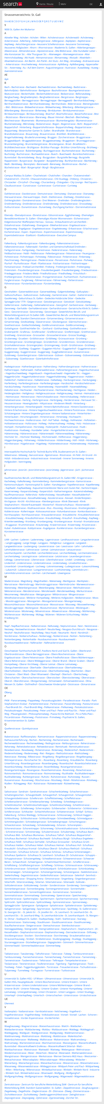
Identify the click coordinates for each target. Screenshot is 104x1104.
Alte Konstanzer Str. (14, 54)
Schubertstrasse (50, 831)
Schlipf (79, 811)
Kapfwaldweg (24, 487)
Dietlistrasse (55, 197)
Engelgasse (25, 228)
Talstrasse (56, 953)
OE (39, 21)
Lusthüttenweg (62, 569)
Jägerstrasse (67, 469)
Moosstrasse (57, 604)
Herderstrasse (71, 400)
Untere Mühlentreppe (61, 985)
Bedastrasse (67, 93)
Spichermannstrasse (67, 898)
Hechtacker (26, 390)
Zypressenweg (56, 1097)
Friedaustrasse (89, 270)
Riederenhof (71, 750)
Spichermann (47, 898)
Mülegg (40, 614)
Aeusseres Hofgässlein (16, 47)
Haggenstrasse (76, 376)
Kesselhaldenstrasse (15, 498)
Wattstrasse (30, 1049)
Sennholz (90, 875)
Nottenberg (85, 636)
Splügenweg (29, 908)
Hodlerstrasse (33, 420)
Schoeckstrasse (12, 825)
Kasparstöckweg (29, 491)
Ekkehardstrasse (59, 225)
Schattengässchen (14, 794)
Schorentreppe (31, 828)
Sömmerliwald (12, 945)
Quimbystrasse (30, 728)
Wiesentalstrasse (89, 1063)
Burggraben (49, 157)
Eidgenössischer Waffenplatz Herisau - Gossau (28, 221)
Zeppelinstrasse (71, 1087)
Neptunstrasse (68, 625)
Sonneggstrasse (89, 885)
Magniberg (26, 581)
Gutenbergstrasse (27, 355)
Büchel (82, 164)
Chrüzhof (23, 182)
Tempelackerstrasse (75, 960)
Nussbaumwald (67, 639)
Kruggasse (11, 524)
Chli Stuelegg (61, 178)
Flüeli (33, 263)
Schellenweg (27, 808)
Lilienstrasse (37, 559)
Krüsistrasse (88, 524)
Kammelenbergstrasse (63, 481)
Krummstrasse (26, 524)
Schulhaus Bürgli (60, 838)
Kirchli (21, 501)
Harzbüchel (67, 383)
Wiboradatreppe (48, 1059)
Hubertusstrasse (69, 426)
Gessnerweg (36, 311)
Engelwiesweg (59, 228)
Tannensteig (88, 957)
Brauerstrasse (47, 133)
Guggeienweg (11, 351)
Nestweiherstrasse (25, 629)
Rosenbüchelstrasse (85, 763)
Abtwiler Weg (11, 37)
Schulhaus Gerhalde (33, 841)
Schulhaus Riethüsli (69, 848)
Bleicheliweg (82, 117)
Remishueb (61, 746)
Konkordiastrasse (87, 511)
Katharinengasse (63, 491)
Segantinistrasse (29, 875)
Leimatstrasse (57, 549)
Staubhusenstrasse (62, 922)
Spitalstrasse (56, 905)
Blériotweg (28, 123)
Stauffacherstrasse (14, 925)
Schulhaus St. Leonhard (40, 855)
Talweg (67, 953)
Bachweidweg (65, 87)
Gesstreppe (51, 311)
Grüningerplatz (35, 345)
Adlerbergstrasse (41, 40)
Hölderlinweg (64, 440)
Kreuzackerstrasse (51, 514)
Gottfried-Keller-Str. (30, 328)
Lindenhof (9, 563)
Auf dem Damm (36, 67)
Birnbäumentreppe (14, 113)
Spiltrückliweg (43, 902)
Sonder (44, 885)
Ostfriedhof (31, 684)
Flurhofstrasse (21, 263)
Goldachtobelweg (31, 325)
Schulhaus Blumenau (33, 835)
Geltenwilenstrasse (44, 305)
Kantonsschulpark (14, 484)
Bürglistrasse (57, 167)
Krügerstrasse (84, 477)
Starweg (81, 918)
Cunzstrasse (29, 185)
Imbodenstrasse (20, 458)
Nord (73, 632)
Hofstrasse (31, 423)
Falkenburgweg (47, 243)
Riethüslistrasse (64, 753)
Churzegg (35, 182)
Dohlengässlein (12, 200)
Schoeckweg (29, 825)
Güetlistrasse (27, 358)
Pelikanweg (67, 707)
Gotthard (47, 328)
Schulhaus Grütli (80, 841)
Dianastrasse (74, 193)
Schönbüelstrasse (67, 868)
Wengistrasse (11, 1056)
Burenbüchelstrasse (83, 154)
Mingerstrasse (76, 594)
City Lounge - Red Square (83, 182)
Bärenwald (42, 164)
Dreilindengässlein (81, 200)
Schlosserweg (64, 815)
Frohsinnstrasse (32, 276)
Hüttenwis (93, 443)
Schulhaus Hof (73, 845)
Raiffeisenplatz (28, 736)
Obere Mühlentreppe (82, 657)
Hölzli (81, 440)
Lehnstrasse (32, 549)
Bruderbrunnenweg (35, 137)
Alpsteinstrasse (45, 50)
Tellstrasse (45, 960)
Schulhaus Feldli (12, 841)
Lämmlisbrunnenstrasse (17, 573)
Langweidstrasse (13, 546)
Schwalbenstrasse (51, 858)
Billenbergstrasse (84, 107)
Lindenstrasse (24, 563)
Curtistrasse (59, 185)
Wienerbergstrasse (29, 1063)
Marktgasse (69, 581)
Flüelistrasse (44, 263)
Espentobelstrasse (14, 235)
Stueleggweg (89, 938)
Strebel (30, 938)
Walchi (65, 1026)
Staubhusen (43, 922)
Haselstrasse (29, 386)
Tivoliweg (9, 967)
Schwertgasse (35, 861)
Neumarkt (63, 632)
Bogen (56, 123)
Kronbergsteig (45, 521)
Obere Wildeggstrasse (39, 660)
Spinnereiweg (79, 902)
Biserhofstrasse (64, 113)
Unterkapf (9, 995)
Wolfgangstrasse (34, 1076)
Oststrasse (73, 684)
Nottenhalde (29, 639)
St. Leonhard (62, 912)
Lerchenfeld (29, 553)
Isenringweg (25, 461)
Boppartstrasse (83, 127)
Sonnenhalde (78, 888)
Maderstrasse (11, 581)
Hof (44, 420)
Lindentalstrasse (42, 563)
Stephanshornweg (54, 932)
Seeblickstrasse (89, 871)
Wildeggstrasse (48, 1066)
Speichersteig (79, 895)
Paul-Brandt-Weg (33, 707)
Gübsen (59, 355)
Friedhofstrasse (48, 273)
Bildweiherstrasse (34, 107)
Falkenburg (10, 243)
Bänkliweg (16, 164)
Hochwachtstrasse (14, 420)
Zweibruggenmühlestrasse (54, 1094)
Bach (7, 87)
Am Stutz (53, 61)
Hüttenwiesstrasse (58, 443)
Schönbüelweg (86, 868)
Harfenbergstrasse (28, 383)
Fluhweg (88, 260)
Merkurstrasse (84, 591)
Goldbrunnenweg (75, 325)
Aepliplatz (71, 40)
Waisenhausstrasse (49, 1026)
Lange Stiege (29, 542)
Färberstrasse (75, 280)
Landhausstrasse (70, 539)
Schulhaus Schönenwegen (76, 851)
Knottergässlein (87, 508)
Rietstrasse (10, 756)
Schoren (61, 825)
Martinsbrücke (67, 584)
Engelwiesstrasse (41, 228)
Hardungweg (89, 379)
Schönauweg (91, 865)
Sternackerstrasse (75, 932)
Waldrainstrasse (30, 1036)
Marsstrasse (10, 584)
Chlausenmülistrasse (42, 178)
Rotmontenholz (12, 773)
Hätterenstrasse (28, 433)
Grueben (23, 338)
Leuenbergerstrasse (80, 556)
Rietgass (50, 753)
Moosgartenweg (72, 601)
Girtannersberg (55, 318)
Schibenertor (74, 808)
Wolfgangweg (51, 1076)
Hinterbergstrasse (14, 406)
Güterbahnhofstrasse (47, 358)
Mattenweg (10, 587)
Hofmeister (76, 420)
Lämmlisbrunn (80, 569)
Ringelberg (48, 756)
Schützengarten (30, 871)
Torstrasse (52, 967)
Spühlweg (72, 908)
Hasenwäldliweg (78, 386)
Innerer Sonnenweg (73, 458)
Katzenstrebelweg (83, 491)
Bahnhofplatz (11, 90)
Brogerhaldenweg (13, 137)
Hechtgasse (80, 390)
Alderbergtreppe (86, 47)
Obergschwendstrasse (16, 667)
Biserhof (50, 113)
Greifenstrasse (55, 331)
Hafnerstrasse (88, 366)
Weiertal (52, 1052)
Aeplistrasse (84, 40)
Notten (73, 636)
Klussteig (58, 508)
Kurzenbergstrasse (84, 528)
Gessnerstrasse (19, 311)
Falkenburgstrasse (27, 243)
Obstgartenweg (39, 680)
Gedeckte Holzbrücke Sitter (59, 298)
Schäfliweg (47, 865)
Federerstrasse (60, 250)
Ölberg (8, 692)
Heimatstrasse (91, 393)
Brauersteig (32, 133)
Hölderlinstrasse (46, 440)
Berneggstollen (12, 100)
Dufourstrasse (12, 207)
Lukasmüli (11, 569)
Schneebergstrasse (36, 821)
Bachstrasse (17, 87)
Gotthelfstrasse (78, 328)
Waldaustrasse (60, 1029)
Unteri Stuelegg (85, 991)
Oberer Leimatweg (67, 664)
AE (9, 21)
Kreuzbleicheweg (14, 518)
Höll (75, 440)
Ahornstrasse (45, 47)
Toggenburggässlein (34, 967)
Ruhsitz (45, 776)
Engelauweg (10, 228)
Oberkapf (55, 674)
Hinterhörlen (84, 413)
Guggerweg (44, 351)
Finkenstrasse (70, 256)
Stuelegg (76, 938)
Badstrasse (79, 87)
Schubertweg (68, 831)
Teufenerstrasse (45, 963)
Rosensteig (68, 770)
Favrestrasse (43, 250)
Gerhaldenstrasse (38, 308)
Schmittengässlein (14, 821)
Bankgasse (44, 90)
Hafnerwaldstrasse (45, 369)
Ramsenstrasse (46, 736)
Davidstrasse (29, 193)
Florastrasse (61, 260)
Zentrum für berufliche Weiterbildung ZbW (44, 1084)
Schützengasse (71, 871)
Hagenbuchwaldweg (16, 373)
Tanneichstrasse (71, 957)
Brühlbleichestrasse (14, 147)
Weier (31, 1052)
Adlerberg (25, 40)
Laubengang (30, 546)
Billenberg (67, 107)
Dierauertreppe (31, 197)
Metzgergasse (43, 594)
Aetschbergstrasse (25, 44)
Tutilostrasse (68, 970)
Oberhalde (35, 667)
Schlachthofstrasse (45, 811)
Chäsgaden (63, 182)
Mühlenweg (28, 614)
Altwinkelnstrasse (13, 61)
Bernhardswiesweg (40, 103)
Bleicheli (69, 117)
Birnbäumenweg (35, 113)
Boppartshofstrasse (43, 127)
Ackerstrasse (11, 40)
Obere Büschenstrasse (63, 654)
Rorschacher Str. (33, 760)
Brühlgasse (33, 147)
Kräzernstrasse (58, 524)
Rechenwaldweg (35, 743)
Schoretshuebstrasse (66, 828)
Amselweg (75, 61)
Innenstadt (56, 458)
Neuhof (8, 632)
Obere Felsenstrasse (33, 657)
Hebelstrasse (11, 390)
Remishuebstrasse (79, 746)
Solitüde (80, 882)
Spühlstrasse (59, 908)
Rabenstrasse (11, 736)
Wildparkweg (92, 1066)
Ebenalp (8, 215)
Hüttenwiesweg (78, 443)
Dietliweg (69, 197)
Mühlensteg (88, 611)
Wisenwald (47, 1073)
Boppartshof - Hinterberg (17, 127)
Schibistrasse (90, 808)
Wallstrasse (46, 1039)
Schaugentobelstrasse (16, 798)
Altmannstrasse (44, 57)
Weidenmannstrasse (15, 1052)
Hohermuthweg (56, 423)
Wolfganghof (73, 1073)
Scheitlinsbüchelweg (60, 805)
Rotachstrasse (83, 770)
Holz (78, 423)
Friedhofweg (65, 273)
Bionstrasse (27, 110)
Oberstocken (53, 677)
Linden (90, 559)
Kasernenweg (11, 491)
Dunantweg (45, 207)
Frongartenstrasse (52, 276)
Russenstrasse (12, 780)
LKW (6, 539)
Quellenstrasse (12, 728)
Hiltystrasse (46, 403)
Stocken (29, 935)
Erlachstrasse (90, 228)
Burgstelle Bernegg (67, 157)
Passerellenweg (73, 703)
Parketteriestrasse (39, 703)
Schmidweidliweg (66, 818)
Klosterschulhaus (64, 504)
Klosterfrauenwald (31, 504)
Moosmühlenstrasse (37, 604)
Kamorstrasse (83, 481)
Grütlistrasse (76, 345)
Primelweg (55, 717)
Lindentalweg (60, 563)
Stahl (58, 918)
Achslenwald (72, 37)
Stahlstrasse (68, 918)
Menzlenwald (48, 591)
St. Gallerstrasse (88, 908)
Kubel (7, 528)
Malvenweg (55, 581)
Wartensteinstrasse (30, 1042)
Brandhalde (58, 130)
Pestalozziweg (31, 710)
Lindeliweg (79, 559)
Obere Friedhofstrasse (57, 657)
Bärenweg (55, 164)
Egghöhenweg (72, 215)
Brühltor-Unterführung (73, 147)
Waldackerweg (32, 1029)
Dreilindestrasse (69, 203)
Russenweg (28, 780)
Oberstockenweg (71, 677)
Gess (7, 311)
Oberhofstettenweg (59, 670)
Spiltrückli (9, 902)
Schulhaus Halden (13, 845)
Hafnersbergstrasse (69, 366)
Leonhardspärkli (13, 553)
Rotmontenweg (52, 773)
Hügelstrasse (27, 443)
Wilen (9, 1069)
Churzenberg (48, 182)
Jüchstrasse (88, 469)
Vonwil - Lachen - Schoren (83, 1014)
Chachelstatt (40, 175)
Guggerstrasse (28, 351)
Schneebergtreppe (57, 821)
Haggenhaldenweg (56, 376)
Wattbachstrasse (13, 1049)
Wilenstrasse (33, 1069)
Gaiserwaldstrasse (28, 291)
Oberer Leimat (47, 664)
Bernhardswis (59, 103)
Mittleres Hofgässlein (62, 597)
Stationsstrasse (12, 922)
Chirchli (25, 178)
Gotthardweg (61, 328)
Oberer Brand (59, 660)
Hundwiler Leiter (40, 430)
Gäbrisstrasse (45, 355)
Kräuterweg (42, 524)
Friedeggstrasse (12, 273)
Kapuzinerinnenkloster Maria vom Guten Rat (56, 487)
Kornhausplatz (12, 514)
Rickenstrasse (42, 750)
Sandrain (23, 791)
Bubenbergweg (34, 150)
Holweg (71, 423)
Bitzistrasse (12, 117)
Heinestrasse (28, 396)
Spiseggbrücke (12, 905)
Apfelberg (63, 64)
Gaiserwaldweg (48, 291)
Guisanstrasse (81, 351)
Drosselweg (85, 203)
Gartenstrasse (59, 295)
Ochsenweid (55, 680)
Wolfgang (59, 1073)
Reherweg (9, 746)
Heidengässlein (12, 393)
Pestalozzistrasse (84, 707)
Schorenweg (47, 828)
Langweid (81, 542)
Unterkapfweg (24, 995)
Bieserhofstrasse (83, 113)
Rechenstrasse (61, 739)
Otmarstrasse (88, 684)
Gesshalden (10, 291)
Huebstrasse (11, 430)
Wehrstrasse (83, 1049)
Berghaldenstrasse (49, 97)
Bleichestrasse (12, 120)
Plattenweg (28, 717)
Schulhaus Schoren (28, 851)
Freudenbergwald (50, 270)
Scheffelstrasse (72, 798)
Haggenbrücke (12, 376)
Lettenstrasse (46, 556)
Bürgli (45, 167)
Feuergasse (88, 253)
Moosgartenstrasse (52, 601)
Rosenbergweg (50, 763)
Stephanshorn (68, 928)
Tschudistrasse (88, 967)
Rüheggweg (20, 783)
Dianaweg (88, 193)
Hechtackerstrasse (44, 390)
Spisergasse (28, 905)
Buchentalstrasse (71, 150)
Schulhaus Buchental (15, 838)
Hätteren (80, 430)
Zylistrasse (41, 1097)
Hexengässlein (30, 403)
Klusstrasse (71, 508)
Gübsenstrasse (91, 355)
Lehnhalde (87, 546)
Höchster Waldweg (30, 436)
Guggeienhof (69, 348)
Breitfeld (61, 133)
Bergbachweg (11, 97)
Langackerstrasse (90, 539)
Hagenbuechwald (53, 373)
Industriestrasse (39, 458)
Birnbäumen (54, 110)
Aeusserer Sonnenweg (77, 44)
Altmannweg (61, 57)
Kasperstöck (46, 491)
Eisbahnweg (28, 225)
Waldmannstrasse (74, 1032)
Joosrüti (23, 469)
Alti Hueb (29, 57)
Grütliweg (90, 345)
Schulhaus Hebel (34, 845)
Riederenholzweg (13, 753)
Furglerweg (27, 280)
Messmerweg (11, 594)
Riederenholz (86, 750)
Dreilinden (63, 200)
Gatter (72, 295)
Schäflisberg (10, 865)
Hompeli (8, 426)
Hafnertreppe (11, 369)
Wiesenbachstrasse (51, 1063)
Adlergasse (58, 40)
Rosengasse (33, 770)
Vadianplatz (10, 1011)
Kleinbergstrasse (51, 501)
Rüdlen (8, 783)
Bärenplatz (29, 164)
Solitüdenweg (31, 885)
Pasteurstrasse (91, 703)
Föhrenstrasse (12, 283)
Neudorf (41, 629)
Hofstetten (89, 420)
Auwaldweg (83, 67)
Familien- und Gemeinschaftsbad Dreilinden (62, 246)
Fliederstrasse (45, 260)
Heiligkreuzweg (65, 393)
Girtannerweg (11, 321)
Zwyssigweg (28, 1097)
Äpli (6, 79)
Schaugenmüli (66, 794)
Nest (80, 625)
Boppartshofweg (64, 127)
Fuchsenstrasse (88, 276)
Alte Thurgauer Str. (37, 54)
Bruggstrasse (83, 137)
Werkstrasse (45, 1056)
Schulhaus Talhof (55, 835)
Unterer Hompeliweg (71, 988)
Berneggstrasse (30, 100)
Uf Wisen (38, 978)
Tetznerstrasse (27, 963)
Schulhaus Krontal (26, 848)
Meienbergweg (46, 587)
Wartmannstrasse (51, 1042)
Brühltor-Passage (50, 147)
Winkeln (67, 1069)
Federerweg (75, 250)
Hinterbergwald (34, 406)
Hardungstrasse (72, 379)
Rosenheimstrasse (51, 770)
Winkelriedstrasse (30, 1073)
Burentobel (10, 157)
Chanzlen (67, 175)
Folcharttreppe (79, 263)
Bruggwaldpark (12, 140)
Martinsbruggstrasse (47, 584)
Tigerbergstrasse (77, 963)
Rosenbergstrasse (30, 763)
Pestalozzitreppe (13, 710)
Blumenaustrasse (45, 120)
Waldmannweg (12, 1036)
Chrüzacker (10, 182)
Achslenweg (87, 37)
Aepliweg (9, 44)
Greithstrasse (88, 331)
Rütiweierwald (54, 783)
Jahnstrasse (10, 469)
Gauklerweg (10, 298)
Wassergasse (70, 1042)
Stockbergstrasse (13, 935)
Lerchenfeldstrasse (48, 553)
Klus (49, 508)
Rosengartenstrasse (71, 766)
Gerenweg (9, 308)
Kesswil (69, 498)
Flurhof (8, 263)
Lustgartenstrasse (43, 569)
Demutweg (60, 193)
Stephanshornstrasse (31, 932)
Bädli (7, 164)
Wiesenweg (10, 1066)
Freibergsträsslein (65, 266)
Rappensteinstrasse (66, 736)
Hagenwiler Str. (72, 373)
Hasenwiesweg (45, 386)
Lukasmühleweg (90, 566)
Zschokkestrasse (13, 1094)
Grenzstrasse (24, 335)
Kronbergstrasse (63, 521)
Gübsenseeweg (73, 355)
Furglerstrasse (12, 280)
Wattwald (44, 1049)
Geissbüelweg (83, 301)
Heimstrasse (12, 396)
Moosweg (70, 604)
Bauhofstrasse (59, 90)
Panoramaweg (18, 700)
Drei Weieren (49, 200)
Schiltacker (27, 811)
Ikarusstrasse (36, 455)
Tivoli (90, 963)
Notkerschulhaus (28, 636)
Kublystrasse (34, 528)
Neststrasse (91, 625)
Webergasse (68, 1049)
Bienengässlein (91, 103)
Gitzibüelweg (27, 321)
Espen (25, 231)
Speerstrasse (63, 895)
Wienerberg (10, 1063)
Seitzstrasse (66, 875)
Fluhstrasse (76, 260)
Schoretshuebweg (89, 828)
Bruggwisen (68, 140)
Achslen (24, 37)
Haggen (86, 373)
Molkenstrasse (83, 597)
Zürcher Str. (72, 1097)
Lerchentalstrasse (87, 553)
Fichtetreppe (27, 256)
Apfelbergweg (77, 64)
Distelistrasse (82, 197)
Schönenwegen (12, 871)
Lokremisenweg (55, 566)
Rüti (30, 783)
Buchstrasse (23, 154)
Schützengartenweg (51, 871)
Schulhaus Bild (12, 835)
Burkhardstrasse (73, 160)
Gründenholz (50, 341)
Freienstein (10, 270)
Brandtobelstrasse (14, 133)
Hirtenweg (61, 416)
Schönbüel (32, 868)
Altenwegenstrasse (73, 54)
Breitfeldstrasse (76, 133)
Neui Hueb (50, 632)
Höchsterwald (49, 436)
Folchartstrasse (61, 263)
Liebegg (8, 559)
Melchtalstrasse (81, 587)
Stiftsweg (91, 932)
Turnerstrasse (52, 970)
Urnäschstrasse (88, 995)
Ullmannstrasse (53, 978)
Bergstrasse (67, 97)
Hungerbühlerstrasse (62, 430)
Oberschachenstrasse (33, 677)
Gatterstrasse (85, 295)
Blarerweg (41, 117)
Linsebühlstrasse (78, 563)
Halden (89, 376)
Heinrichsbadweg (69, 396)
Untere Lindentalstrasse (35, 985)
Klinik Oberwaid (70, 501)
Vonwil (64, 1014)
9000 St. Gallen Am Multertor (19, 29)
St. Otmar (9, 918)
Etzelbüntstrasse (46, 235)
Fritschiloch (79, 273)
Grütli (64, 345)
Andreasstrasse (91, 61)
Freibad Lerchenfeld (33, 266)
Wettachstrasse (12, 1059)
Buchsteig (9, 154)
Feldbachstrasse (13, 253)
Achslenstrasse (56, 37)
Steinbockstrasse (71, 925)
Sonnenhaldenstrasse (16, 892)
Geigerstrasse (34, 301)
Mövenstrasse (42, 611)
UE (55, 21)
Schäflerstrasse (81, 861)
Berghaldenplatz (29, 97)
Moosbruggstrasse (16, 601)
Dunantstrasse (29, 207)
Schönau (59, 865)
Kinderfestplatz (83, 498)
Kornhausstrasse (31, 514)
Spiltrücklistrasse (26, 902)
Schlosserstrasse (46, 815)
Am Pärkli (42, 61)
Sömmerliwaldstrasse (32, 945)
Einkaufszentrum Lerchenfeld (70, 221)
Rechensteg (45, 739)
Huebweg (25, 430)
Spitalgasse (42, 905)
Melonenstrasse (12, 591)
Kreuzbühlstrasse (34, 518)
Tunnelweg (23, 970)
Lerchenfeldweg (68, 553)
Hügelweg (41, 443)
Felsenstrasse (73, 253)
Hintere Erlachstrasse (15, 410)
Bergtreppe (82, 97)
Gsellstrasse (10, 348)
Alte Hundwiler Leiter (84, 50)
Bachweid (31, 87)
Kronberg (31, 521)
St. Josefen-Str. (45, 912)
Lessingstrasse (29, 556)
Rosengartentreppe (14, 770)
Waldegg (73, 1029)
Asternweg (15, 67)
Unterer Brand (82, 985)
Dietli (44, 197)
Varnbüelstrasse (44, 1011)
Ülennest (9, 1003)
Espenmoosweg (74, 231)
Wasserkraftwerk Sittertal (61, 1046)
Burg (38, 157)
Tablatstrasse (11, 953)
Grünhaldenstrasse (14, 345)
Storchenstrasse (43, 935)
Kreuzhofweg (80, 518)
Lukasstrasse (25, 569)
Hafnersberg (50, 366)
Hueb (82, 426)
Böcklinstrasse (69, 164)
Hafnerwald (27, 369)
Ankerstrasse (13, 64)
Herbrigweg (56, 400)
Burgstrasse (26, 160)
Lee (58, 546)
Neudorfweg (54, 629)
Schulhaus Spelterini (15, 855)
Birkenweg (40, 110)
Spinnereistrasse (62, 902)
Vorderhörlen (52, 1018)
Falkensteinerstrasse (68, 243)
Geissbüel (69, 301)
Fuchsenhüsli (71, 276)
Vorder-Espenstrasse (32, 1018)
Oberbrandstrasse (14, 654)
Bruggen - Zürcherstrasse (61, 137)
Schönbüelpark (48, 868)
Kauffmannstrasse (14, 494)
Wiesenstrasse (70, 1063)
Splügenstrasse (12, 908)
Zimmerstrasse (81, 1091)
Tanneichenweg (53, 957)
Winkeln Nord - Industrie (86, 1069)
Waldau (46, 1029)
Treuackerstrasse (69, 967)
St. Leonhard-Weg (30, 915)
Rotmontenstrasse (32, 773)
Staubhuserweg (82, 922)
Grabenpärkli (11, 331)
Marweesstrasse (85, 584)
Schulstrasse (77, 855)
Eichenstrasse (81, 218)
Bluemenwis (28, 120)
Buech (54, 154)
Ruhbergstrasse (31, 776)
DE (91, 4)
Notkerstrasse (60, 636)
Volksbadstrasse (50, 1014)
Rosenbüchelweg (13, 766)
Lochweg (40, 566)
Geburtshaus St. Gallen (31, 298)
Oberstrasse (87, 677)
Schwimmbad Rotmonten (57, 861)
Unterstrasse (71, 995)
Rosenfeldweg (51, 766)
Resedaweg (28, 750)
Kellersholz (31, 494)
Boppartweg (10, 130)
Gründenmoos (67, 341)
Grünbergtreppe (33, 341)
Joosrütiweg (52, 469)
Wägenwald (66, 1076)
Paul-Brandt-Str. (14, 707)
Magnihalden (41, 581)
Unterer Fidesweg (30, 988)
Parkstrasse (56, 703)
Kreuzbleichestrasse (88, 514)
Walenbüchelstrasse (15, 1039)
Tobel (19, 967)
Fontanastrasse (12, 266)
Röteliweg (92, 780)
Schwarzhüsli (19, 861)
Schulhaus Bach (84, 831)
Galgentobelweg (66, 291)
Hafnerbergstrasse (32, 366)
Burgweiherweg (55, 160)
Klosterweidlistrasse (15, 508)
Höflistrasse (64, 436)
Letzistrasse (61, 556)
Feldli (26, 253)
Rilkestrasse (34, 756)
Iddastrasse (10, 455)
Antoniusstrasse (47, 64)
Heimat (78, 393)
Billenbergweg (11, 110)
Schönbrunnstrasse (14, 868)
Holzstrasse (89, 423)
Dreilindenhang (12, 203)
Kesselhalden (63, 494)
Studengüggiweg (61, 938)
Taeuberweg (27, 953)
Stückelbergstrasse (36, 942)
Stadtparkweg (46, 918)
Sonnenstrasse (61, 892)
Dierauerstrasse (13, 197)
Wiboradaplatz (30, 1059)
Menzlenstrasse (31, 591)
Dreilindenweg (50, 203)
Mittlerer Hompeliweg (38, 597)
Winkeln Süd (12, 1073)
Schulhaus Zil (61, 855)
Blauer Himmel (56, 117)
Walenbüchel (75, 1036)
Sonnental (75, 892)
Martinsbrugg (26, 584)
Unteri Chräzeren (47, 991)
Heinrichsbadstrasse (47, 396)
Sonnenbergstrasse (14, 888)
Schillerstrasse (12, 811)
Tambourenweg (12, 957)
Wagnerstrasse (29, 1026)
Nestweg (9, 629)
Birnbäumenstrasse (73, 110)
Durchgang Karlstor (63, 207)
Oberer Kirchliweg (28, 664)
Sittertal (39, 882)
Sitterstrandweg (25, 882)
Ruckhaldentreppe (84, 773)
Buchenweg (88, 150)
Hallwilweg (56, 379)
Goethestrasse (12, 325)
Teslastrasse (11, 963)
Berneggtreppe (48, 100)
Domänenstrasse (32, 200)
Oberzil (8, 680)
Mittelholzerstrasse (14, 597)
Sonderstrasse (57, 885)
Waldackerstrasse (13, 1029)
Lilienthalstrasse (54, 559)
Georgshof (61, 305)
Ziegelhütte (24, 1091)
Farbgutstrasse (12, 250)
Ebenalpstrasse (23, 215)
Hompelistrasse (23, 426)
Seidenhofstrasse (49, 875)
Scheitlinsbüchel (13, 805)
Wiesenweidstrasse (28, 1066)
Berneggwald (65, 100)
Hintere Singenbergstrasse (36, 413)
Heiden (91, 390)
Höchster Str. (11, 436)
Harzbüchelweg (12, 386)
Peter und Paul (48, 710)
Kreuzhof (67, 518)
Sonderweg (73, 885)
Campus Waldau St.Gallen (18, 175)
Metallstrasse (27, 594)
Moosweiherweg (85, 604)
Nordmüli (83, 632)
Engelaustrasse (77, 225)
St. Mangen (92, 915)
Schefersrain (36, 798)
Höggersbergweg (13, 440)
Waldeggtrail (87, 1029)
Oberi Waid (23, 674)
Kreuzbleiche (69, 514)
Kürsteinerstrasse (13, 531)
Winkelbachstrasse (52, 1069)
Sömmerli (68, 942)
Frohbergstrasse (13, 276)
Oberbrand (85, 650)
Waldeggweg (11, 1032)
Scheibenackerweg (39, 801)
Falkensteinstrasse (14, 246)
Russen (85, 776)
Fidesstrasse (54, 256)
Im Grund (87, 455)
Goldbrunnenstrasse (53, 325)
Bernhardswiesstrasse (16, 103)
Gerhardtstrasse (58, 308)
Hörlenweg (92, 440)
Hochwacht (75, 416)
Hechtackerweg (63, 390)
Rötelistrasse (78, 780)
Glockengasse (59, 321)
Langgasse (68, 542)
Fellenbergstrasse (55, 253)
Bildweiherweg (53, 107)
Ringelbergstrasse (65, 756)
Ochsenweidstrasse (73, 680)
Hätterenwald (46, 433)
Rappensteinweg (87, 736)
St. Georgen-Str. (12, 912)
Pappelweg (34, 700)
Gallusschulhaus (13, 295)
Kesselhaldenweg (37, 498)
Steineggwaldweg (13, 928)
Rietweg (22, 756)
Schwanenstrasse (72, 858)
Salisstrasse (10, 791)
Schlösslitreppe (47, 818)
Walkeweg (33, 1039)
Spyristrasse (43, 908)
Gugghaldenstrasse (62, 351)
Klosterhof (48, 504)
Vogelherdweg (32, 1014)
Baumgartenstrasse (79, 90)
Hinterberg (79, 403)
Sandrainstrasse (38, 791)
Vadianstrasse (26, 1011)
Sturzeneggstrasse (14, 942)
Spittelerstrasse (73, 905)
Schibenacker (59, 808)
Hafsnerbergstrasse (66, 369)
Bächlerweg (90, 160)
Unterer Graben (49, 988)
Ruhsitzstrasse (58, 776)
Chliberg (74, 178)
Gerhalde (22, 308)
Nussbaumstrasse (47, 639)
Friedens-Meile (30, 273)
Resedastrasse (12, 750)
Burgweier (39, 160)
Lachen (14, 539)
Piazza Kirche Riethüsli (62, 713)
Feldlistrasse (37, 253)
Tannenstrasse (12, 960)
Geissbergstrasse (53, 301)
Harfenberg (10, 383)
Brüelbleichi (79, 144)
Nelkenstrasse (38, 625)
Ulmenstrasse (70, 978)
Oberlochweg (81, 674)
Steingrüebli (30, 928)
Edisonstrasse (56, 215)
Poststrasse (41, 717)
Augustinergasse (54, 67)
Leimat (44, 549)
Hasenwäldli (61, 386)
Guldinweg (10, 355)
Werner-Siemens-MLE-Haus (68, 1056)
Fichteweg (41, 256)
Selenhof (79, 875)
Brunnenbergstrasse (36, 144)
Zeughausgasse (90, 1087)
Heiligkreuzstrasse (45, 393)
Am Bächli (30, 61)
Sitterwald (68, 882)
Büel (23, 167)
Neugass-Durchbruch (73, 629)
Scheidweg (56, 801)
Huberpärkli (52, 426)
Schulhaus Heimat (54, 845)
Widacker (80, 1059)
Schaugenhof (50, 794)
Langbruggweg (13, 542)
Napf (7, 625)
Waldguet (25, 1032)
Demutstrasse (45, 193)
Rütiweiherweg (72, 783)
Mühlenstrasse (12, 614)
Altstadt (73, 57)
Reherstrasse (88, 743)
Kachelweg (10, 481)
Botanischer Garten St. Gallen (34, 130)
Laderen (24, 539)
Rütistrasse (40, 783)
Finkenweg (84, 256)
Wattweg (55, 1049)
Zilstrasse (58, 1091)
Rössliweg (56, 780)
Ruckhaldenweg (12, 776)
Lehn (77, 546)
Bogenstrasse (68, 123)
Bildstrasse (17, 107)
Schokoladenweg (46, 825)
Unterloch (39, 995)
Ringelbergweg (84, 756)
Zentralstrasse (12, 1084)
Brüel (68, 144)
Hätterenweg (83, 433)
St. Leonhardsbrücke (52, 915)
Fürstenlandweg (52, 283)
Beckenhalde (28, 93)
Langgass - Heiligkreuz (49, 542)
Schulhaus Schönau (50, 851)
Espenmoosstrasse (54, 231)
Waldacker (75, 1026)
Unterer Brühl (11, 988)
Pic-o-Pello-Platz (84, 713)
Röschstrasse (42, 780)
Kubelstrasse (19, 528)
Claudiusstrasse (12, 185)
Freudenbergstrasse (28, 270)
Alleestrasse (10, 50)
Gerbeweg (90, 305)
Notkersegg (45, 636)
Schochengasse (77, 821)
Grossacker (39, 335)
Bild (8, 107)
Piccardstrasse (12, 717)
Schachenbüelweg (58, 791)
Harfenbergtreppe (49, 383)
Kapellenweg (92, 484)
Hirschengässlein (29, 416)
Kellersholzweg (47, 494)
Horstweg (39, 426)
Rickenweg (57, 750)
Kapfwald (10, 487)
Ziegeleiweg (10, 1091)
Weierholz (41, 1052)
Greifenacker (38, 331)
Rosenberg (49, 760)
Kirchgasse (10, 501)
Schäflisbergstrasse (29, 865)
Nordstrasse (11, 636)
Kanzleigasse (59, 484)
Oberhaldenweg (73, 667)
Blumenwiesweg (12, 123)
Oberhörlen (77, 670)
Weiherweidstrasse (82, 1052)
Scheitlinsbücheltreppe (35, 805)
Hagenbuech (35, 373)
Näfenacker (36, 642)
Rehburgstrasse (70, 743)
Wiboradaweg (66, 1059)
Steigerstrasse (33, 925)
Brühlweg (92, 147)
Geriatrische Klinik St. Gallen (83, 308)
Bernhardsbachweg (84, 100)
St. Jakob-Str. (29, 912)
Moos (95, 597)
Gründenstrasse (85, 341)
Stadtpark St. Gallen (26, 918)
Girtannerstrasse (74, 318)
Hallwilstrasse (41, 379)
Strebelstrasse (43, 938)
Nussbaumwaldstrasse (16, 642)
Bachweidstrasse (47, 87)
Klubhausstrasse (36, 508)
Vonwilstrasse (11, 1018)
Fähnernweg (59, 280)
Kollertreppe (27, 511)
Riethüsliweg (81, 753)
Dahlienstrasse (12, 193)
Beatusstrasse (11, 93)
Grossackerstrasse (57, 335)
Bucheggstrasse (51, 150)
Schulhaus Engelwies (82, 838)
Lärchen (36, 573)
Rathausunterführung (16, 739)
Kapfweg (93, 518)
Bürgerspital (34, 167)
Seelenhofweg (11, 875)
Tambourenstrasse (83, 953)
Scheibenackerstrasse (16, 801)
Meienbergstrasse (27, 587)
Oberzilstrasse (21, 680)
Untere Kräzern (70, 981)
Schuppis (90, 855)
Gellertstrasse (11, 305)
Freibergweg (83, 266)
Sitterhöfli (9, 882)
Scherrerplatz (43, 808)
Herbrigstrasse (40, 400)
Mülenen (50, 614)
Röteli (66, 780)
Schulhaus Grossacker (58, 841)
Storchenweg (61, 935)
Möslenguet (82, 607)
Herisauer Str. (88, 400)
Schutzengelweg (32, 858)
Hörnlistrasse (11, 443)
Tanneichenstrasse (33, 957)
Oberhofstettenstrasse (35, 670)
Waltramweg (11, 1042)
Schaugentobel (83, 794)
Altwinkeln (85, 57)
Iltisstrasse (65, 455)
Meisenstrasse (63, 587)
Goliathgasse (11, 328)
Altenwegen (55, 54)
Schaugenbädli (33, 794)
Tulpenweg (10, 970)
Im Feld (76, 455)
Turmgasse (37, 970)
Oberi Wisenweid (40, 674)
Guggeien (35, 348)
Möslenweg (28, 611)
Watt (79, 1046)
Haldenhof (10, 379)
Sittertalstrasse (54, 882)
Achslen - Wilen (38, 37)
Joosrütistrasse (37, 469)
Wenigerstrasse (29, 1056)
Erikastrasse (75, 228)
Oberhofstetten (12, 670)
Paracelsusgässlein (52, 700)
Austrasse (70, 67)
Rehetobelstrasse (26, 746)
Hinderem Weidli (63, 403)
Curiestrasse (44, 185)
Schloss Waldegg (27, 815)
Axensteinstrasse (13, 71)
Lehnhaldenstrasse (14, 549)
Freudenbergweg (71, 270)
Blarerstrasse (27, 117)
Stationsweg (29, 922)
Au (24, 67)
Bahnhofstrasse (28, 90)
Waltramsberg (78, 1039)
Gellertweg (26, 305)
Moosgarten (33, 601)
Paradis (86, 700)
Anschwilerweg (29, 64)
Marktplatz (82, 581)
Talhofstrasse (42, 953)
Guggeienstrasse (86, 348)
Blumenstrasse (84, 120)
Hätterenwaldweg (64, 433)
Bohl (79, 123)
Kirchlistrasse (33, 501)
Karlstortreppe (89, 487)
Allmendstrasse (27, 50)
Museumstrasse (48, 607)
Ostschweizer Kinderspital (52, 684)
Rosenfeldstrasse (33, 766)
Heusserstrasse (12, 403)
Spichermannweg (89, 898)
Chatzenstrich (11, 178)
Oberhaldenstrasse (53, 667)
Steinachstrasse (51, 925)
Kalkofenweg (24, 481)
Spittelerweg (90, 905)
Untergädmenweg (27, 991)
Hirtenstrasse (47, 416)
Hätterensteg (11, 433)
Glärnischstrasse (78, 321)
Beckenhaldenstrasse (47, 93)
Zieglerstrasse (39, 1091)
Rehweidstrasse (45, 746)
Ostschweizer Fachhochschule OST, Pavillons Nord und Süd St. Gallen (40, 650)
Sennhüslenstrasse (14, 878)
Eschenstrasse (12, 231)
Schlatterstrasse (65, 811)
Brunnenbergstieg (14, 144)
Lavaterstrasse (46, 546)
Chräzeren (86, 178)
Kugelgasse (49, 528)
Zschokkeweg (31, 1094)
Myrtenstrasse (66, 607)
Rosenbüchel (66, 763)
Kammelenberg (41, 481)
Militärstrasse (60, 594)
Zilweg (68, 1091)
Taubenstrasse (30, 960)
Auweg (94, 67)
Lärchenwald (49, 573)
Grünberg (81, 338)
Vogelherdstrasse (13, 1014)
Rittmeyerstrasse (13, 760)
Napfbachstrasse (20, 625)
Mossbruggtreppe (13, 607)
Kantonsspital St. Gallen (37, 484)
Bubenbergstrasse (14, 150)
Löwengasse (64, 573)
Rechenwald (76, 739)
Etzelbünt (31, 235)
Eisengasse (42, 225)
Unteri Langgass (66, 991)
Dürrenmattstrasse (86, 207)
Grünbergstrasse (13, 341)
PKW (6, 700)
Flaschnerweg (11, 260)
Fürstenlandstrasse (32, 283)
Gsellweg (24, 348)
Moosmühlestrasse (14, 604)
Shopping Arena (34, 878)
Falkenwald (31, 246)
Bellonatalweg (83, 93)
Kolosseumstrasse (45, 511)
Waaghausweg (12, 1026)
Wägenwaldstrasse (84, 1076)
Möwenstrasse (59, 611)
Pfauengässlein (19, 713)
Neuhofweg (37, 632)
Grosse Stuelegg (77, 335)
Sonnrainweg (48, 895)
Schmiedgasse (84, 818)
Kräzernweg (74, 524)
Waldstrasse (59, 1036)
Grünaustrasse (66, 338)
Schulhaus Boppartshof (78, 835)
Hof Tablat (53, 420)
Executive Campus (66, 235)
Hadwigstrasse (12, 366)
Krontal (78, 521)
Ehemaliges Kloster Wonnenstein (54, 218)
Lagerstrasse (52, 539)
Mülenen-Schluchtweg (68, 614)
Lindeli (68, 559)
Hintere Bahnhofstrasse (56, 406)
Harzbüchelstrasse (85, 383)
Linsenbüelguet (26, 566)
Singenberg (67, 878)
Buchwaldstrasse (40, 154)
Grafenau (25, 331)
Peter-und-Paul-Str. (68, 710)
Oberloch (67, 674)
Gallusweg (45, 295)
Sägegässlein (54, 942)
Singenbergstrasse (85, 878)
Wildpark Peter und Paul (71, 1066)
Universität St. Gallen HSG (18, 978)
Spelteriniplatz (30, 898)
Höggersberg (80, 436)
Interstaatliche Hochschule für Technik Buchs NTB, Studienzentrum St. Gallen (45, 451)
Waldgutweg (56, 1032)
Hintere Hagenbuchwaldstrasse (45, 410)
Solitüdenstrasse (13, 885)
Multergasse (31, 607)
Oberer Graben (77, 660)
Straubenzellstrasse (80, 935)
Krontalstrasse (91, 521)
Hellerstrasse (87, 396)
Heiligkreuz (28, 393)
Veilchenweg (61, 1011)
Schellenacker (11, 808)
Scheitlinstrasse (81, 805)
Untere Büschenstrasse (47, 981)
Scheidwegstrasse (73, 801)
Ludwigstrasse (72, 566)
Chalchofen (54, 175)
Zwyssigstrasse (12, 1097)
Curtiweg (72, 185)
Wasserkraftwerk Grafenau (32, 1046)
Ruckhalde (67, 773)
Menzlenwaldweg (66, 591)
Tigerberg (61, 963)
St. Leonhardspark (74, 915)
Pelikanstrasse (51, 707)
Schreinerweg (32, 831)
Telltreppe (58, 960)
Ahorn (33, 47)
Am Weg (64, 61)
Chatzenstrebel (82, 175)
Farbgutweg (28, 250)
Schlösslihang (11, 818)
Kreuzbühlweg (53, 518)
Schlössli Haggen (82, 815)
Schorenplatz (74, 825)
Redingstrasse (52, 743)
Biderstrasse (74, 103)
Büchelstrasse (11, 167)
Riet (42, 753)
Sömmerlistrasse (84, 942)
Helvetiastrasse (12, 400)
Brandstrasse (73, 130)
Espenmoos (36, 231)
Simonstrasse (52, 878)
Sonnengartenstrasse (57, 888)
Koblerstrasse (11, 511)
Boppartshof (90, 123)
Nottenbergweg (12, 639)
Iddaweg (23, 455)
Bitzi (96, 113)
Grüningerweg (52, 345)
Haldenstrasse (25, 379)
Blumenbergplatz (65, 120)
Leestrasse (67, 546)
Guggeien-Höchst (51, 348)
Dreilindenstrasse (32, 203)
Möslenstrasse (12, 611)
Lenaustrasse (74, 549)
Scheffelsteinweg (54, 798)
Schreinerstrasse (15, 831)
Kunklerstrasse (65, 528)
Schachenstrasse (79, 791)
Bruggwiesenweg (52, 140)
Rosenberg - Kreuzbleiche (70, 760)
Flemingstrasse (29, 260)
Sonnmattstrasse (13, 895)
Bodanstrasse (43, 123)
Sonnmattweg (31, 895)
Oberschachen (12, 677)
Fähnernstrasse (43, 280)
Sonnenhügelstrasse (40, 892)
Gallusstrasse (31, 295)
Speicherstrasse (12, 898)
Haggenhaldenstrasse (33, 376)
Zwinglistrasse (76, 1094)
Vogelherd (74, 1011)
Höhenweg (30, 440)
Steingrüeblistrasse (49, 928)
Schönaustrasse (73, 865)
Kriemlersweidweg (14, 521)
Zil (50, 1091)
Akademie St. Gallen (65, 47)
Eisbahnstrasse (12, 225)
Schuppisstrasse (13, 858)
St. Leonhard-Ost (79, 912)
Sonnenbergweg (35, 888)
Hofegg (64, 420)
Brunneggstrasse (86, 140)
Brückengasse (56, 144)
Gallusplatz (82, 291)
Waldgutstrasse (39, 1032)
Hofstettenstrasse (13, 423)
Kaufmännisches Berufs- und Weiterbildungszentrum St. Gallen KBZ (39, 477)
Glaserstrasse (43, 321)
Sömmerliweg (53, 945)
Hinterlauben (11, 416)
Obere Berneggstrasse (37, 654)
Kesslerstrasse (55, 498)
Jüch (77, 469)
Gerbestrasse (76, 305)
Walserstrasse (61, 1039)
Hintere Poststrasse (74, 410)
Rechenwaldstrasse (14, 743)
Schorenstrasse (12, 828)
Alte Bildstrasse (63, 50)
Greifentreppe (72, 331)
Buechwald (65, 154)
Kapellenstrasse (76, 484)
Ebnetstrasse (40, 215)
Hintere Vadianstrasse (63, 413)
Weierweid (64, 1052)
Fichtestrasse (11, 256)
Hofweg (43, 423)
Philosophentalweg (39, 713)
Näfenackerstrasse (54, 642)
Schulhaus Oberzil (47, 848)
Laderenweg (37, 539)
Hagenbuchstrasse (89, 369)
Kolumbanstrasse (66, 511)
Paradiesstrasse (71, 700)
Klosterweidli (82, 504)
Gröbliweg (51, 338)
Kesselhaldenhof (81, 494)
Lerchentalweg (12, 556)
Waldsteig (46, 1036)
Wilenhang (19, 1069)
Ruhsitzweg (74, 776)
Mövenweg (75, 611)
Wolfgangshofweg (13, 1076)
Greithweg (9, 335)
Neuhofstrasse (22, 632)
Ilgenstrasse (51, 455)
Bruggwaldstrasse (31, 140)
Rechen (33, 739)
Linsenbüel (10, 566)
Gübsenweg (12, 358)
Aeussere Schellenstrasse (50, 44)
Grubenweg (10, 338)
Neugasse (92, 629)
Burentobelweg (26, 157)
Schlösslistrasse (29, 818)
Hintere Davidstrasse (82, 406)
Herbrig (27, 400)
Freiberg (49, 266)
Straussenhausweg (14, 938)
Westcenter (90, 1056)
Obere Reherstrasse (15, 660)
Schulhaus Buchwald (39, 838)
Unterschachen (54, 995)
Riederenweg (31, 753)
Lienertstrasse (21, 559)
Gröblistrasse (37, 338)
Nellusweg (53, 625)
